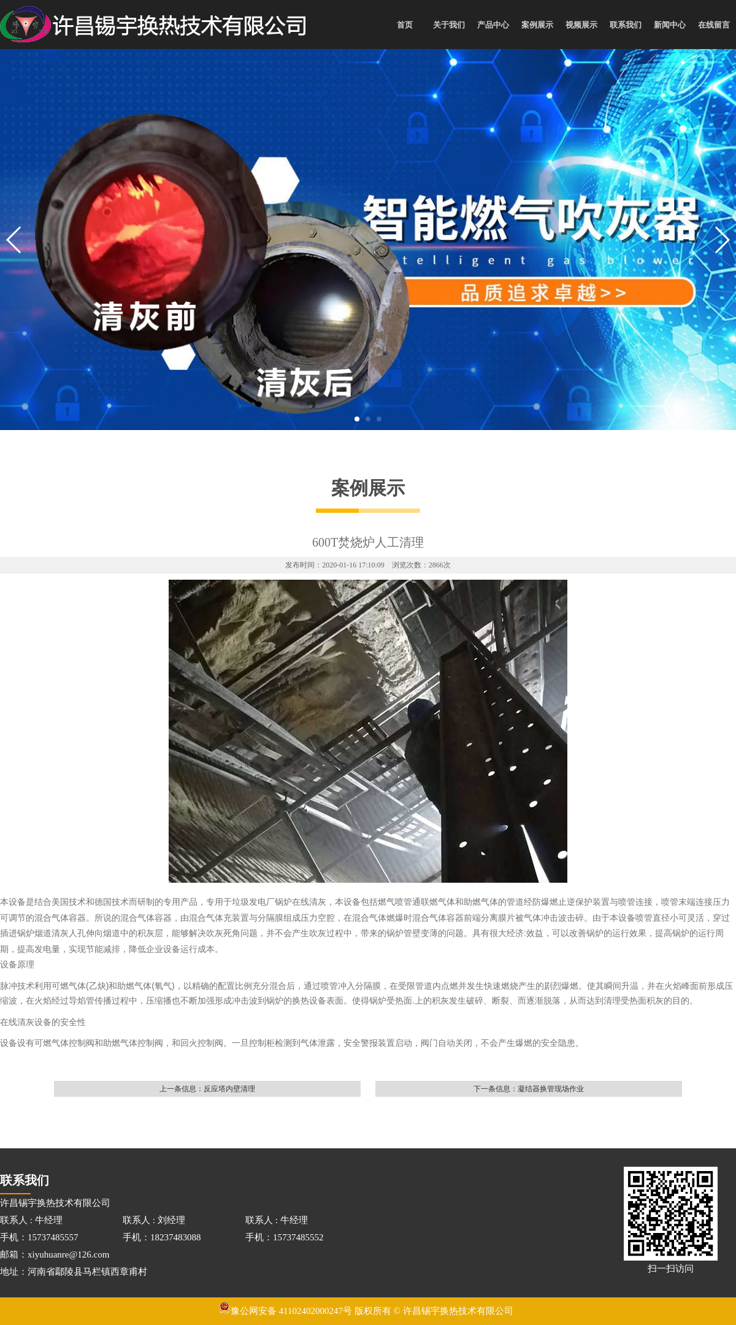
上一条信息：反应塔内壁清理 (207, 1089)
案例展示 (537, 24)
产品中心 (493, 24)
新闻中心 (670, 24)
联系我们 (626, 24)
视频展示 (581, 24)
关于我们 (449, 24)
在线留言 (714, 24)
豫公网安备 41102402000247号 (285, 1311)
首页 (405, 24)
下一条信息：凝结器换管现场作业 (528, 1089)
